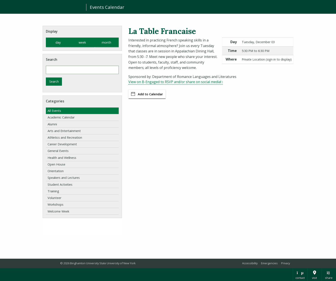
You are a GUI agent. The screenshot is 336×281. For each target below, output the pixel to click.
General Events (58, 151)
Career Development (62, 144)
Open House (56, 164)
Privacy (285, 263)
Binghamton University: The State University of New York (41, 6)
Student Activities (60, 184)
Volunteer (54, 198)
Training (53, 191)
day (58, 42)
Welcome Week (58, 211)
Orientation (56, 171)
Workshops (55, 204)
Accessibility (250, 263)
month (106, 42)
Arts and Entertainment (64, 131)
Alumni (52, 124)
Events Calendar (107, 7)
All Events (54, 111)
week (82, 42)
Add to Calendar (147, 94)
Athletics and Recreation (65, 137)
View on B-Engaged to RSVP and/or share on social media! (175, 81)
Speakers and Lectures (64, 178)
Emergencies (269, 263)
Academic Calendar (61, 117)
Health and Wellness (62, 158)
